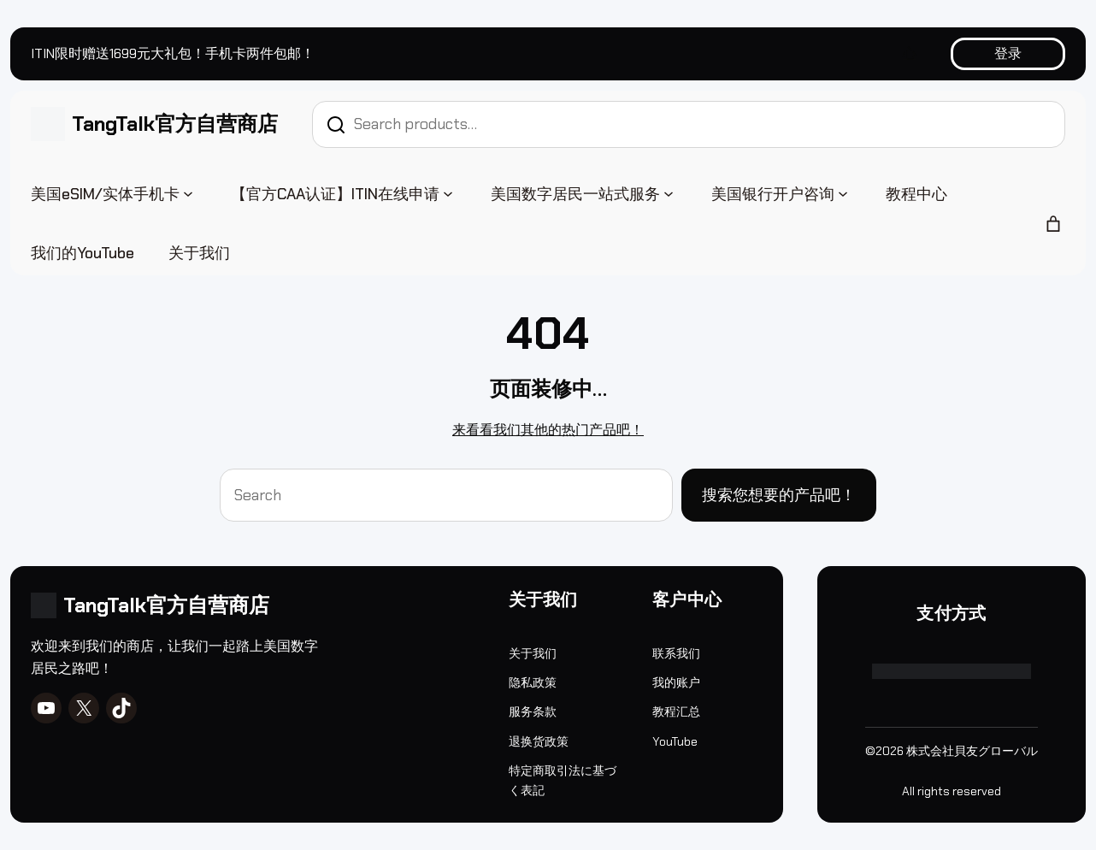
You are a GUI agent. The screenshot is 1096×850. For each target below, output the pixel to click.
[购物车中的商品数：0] (1053, 224)
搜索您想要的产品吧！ (779, 495)
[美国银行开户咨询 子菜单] (843, 192)
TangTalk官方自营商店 (175, 123)
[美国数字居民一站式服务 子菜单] (668, 192)
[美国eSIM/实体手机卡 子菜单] (188, 192)
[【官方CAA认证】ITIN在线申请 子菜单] (448, 192)
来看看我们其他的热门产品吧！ (548, 430)
